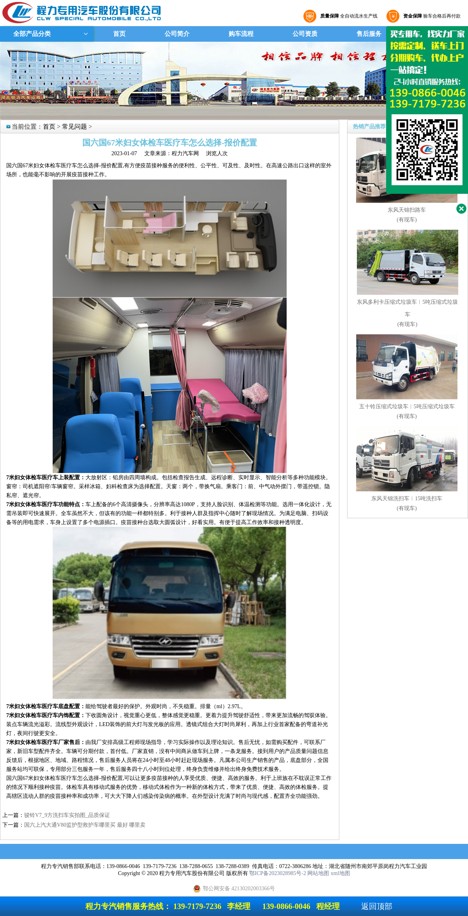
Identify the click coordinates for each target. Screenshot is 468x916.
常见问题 (74, 126)
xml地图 (340, 873)
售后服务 (368, 33)
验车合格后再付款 (431, 16)
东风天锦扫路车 (407, 210)
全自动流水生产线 (348, 16)
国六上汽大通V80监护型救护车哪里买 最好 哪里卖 (84, 825)
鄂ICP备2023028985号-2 (277, 873)
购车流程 (241, 33)
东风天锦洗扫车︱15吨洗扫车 (406, 498)
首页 (119, 33)
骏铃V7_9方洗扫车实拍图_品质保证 (67, 815)
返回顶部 (376, 906)
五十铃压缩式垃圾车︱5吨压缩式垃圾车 (407, 406)
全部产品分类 (31, 33)
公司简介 (177, 33)
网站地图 (318, 873)
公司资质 (304, 33)
